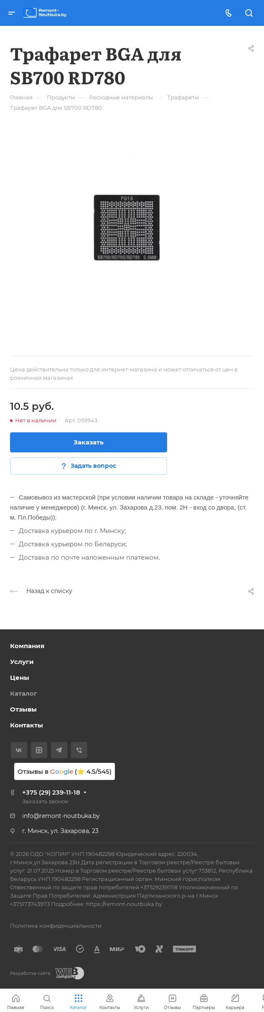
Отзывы (23, 709)
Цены (19, 677)
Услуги (22, 662)
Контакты (26, 725)
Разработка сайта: (30, 973)
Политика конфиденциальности (56, 925)
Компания (27, 646)
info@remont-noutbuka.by (61, 816)
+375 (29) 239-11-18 (51, 792)
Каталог (23, 693)
